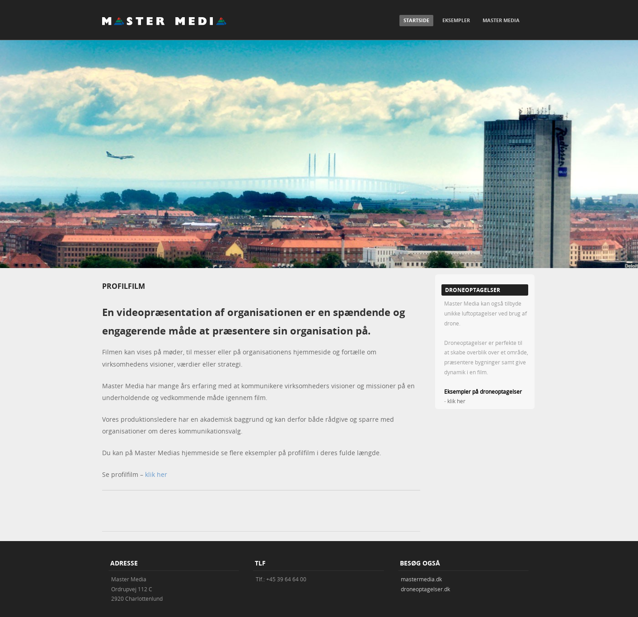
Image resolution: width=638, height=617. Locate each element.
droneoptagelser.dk (425, 589)
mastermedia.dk (421, 579)
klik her (156, 474)
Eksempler (456, 20)
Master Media (501, 20)
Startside (416, 20)
